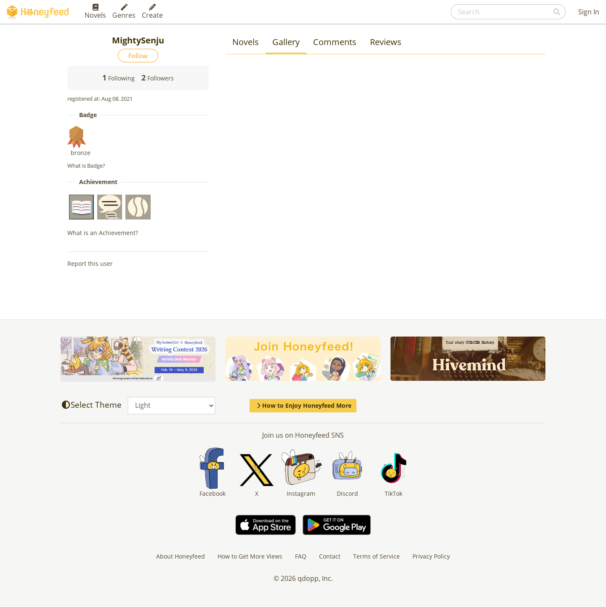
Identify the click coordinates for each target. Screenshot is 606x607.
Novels (95, 12)
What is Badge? (86, 165)
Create (152, 12)
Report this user (90, 263)
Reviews (385, 42)
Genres (124, 12)
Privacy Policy (431, 556)
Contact (329, 556)
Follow (138, 55)
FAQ (300, 556)
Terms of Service (376, 556)
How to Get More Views (250, 556)
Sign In (588, 11)
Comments (334, 42)
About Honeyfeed (180, 556)
